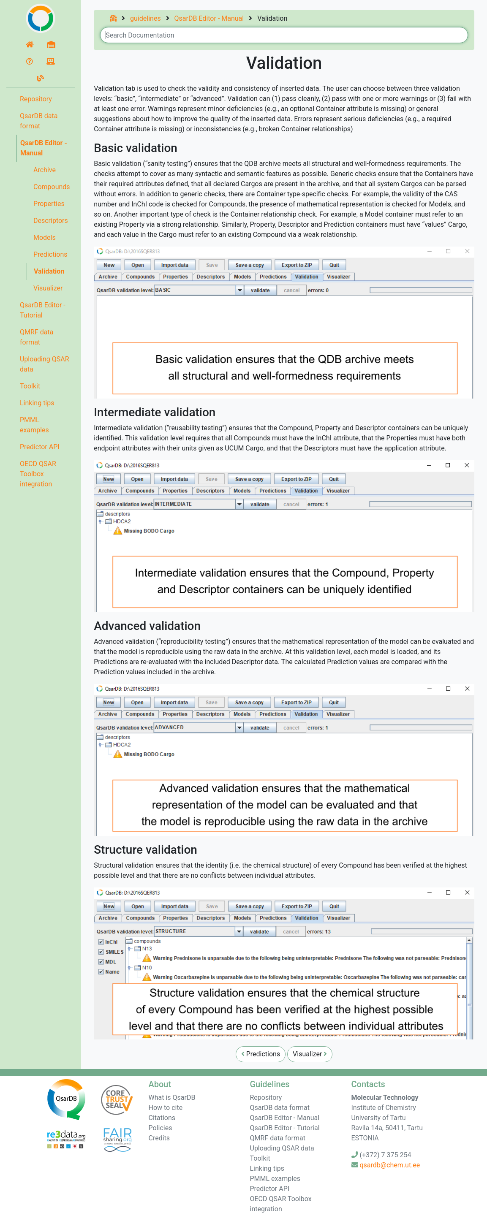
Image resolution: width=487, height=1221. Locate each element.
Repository (36, 99)
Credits (159, 1138)
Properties (49, 204)
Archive (44, 170)
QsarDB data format (39, 121)
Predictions (50, 254)
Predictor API (40, 447)
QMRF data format (36, 337)
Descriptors (50, 221)
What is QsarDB (172, 1097)
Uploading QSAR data (44, 364)
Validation (49, 271)
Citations (162, 1118)
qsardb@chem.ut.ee (389, 1165)
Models (44, 237)
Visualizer (48, 288)
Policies (160, 1128)
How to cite (166, 1108)
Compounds (51, 187)
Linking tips (37, 403)
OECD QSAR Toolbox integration (38, 474)
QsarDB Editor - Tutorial (42, 310)
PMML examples (34, 425)
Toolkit (30, 386)
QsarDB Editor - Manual (43, 148)
